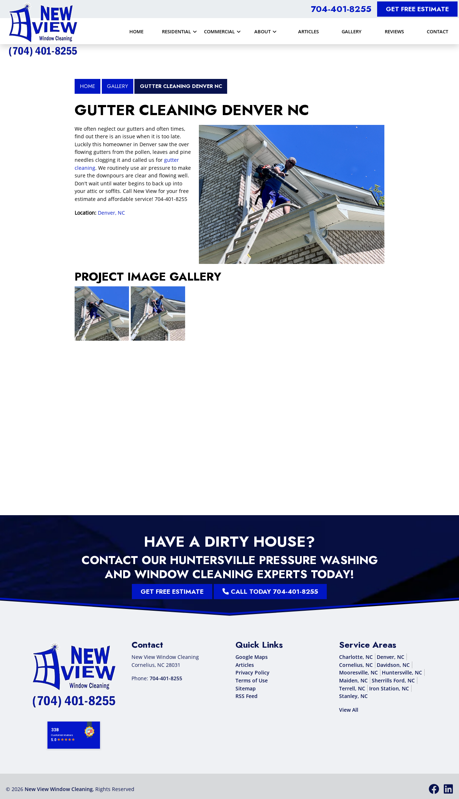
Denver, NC (111, 212)
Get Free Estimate (417, 9)
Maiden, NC (353, 680)
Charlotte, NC (356, 656)
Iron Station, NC (389, 688)
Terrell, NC (352, 688)
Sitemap (245, 688)
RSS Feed (246, 696)
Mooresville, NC (358, 672)
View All (348, 709)
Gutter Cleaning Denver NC (181, 86)
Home (87, 86)
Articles (244, 664)
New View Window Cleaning (59, 789)
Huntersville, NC (402, 672)
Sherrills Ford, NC (393, 680)
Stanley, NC (353, 696)
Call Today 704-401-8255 (233, 591)
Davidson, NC (393, 664)
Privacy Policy (252, 672)
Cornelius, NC (356, 664)
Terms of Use (251, 680)
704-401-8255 (341, 9)
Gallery (117, 86)
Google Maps (251, 656)
